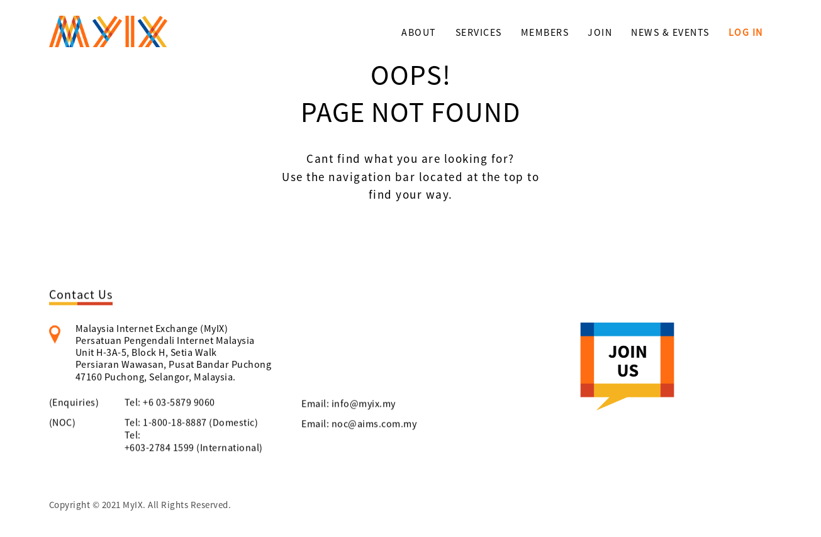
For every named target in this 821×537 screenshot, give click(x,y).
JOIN (600, 32)
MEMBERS (545, 32)
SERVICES (478, 32)
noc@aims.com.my (374, 425)
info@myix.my (364, 405)
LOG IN (746, 32)
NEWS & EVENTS (670, 32)
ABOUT (419, 32)
